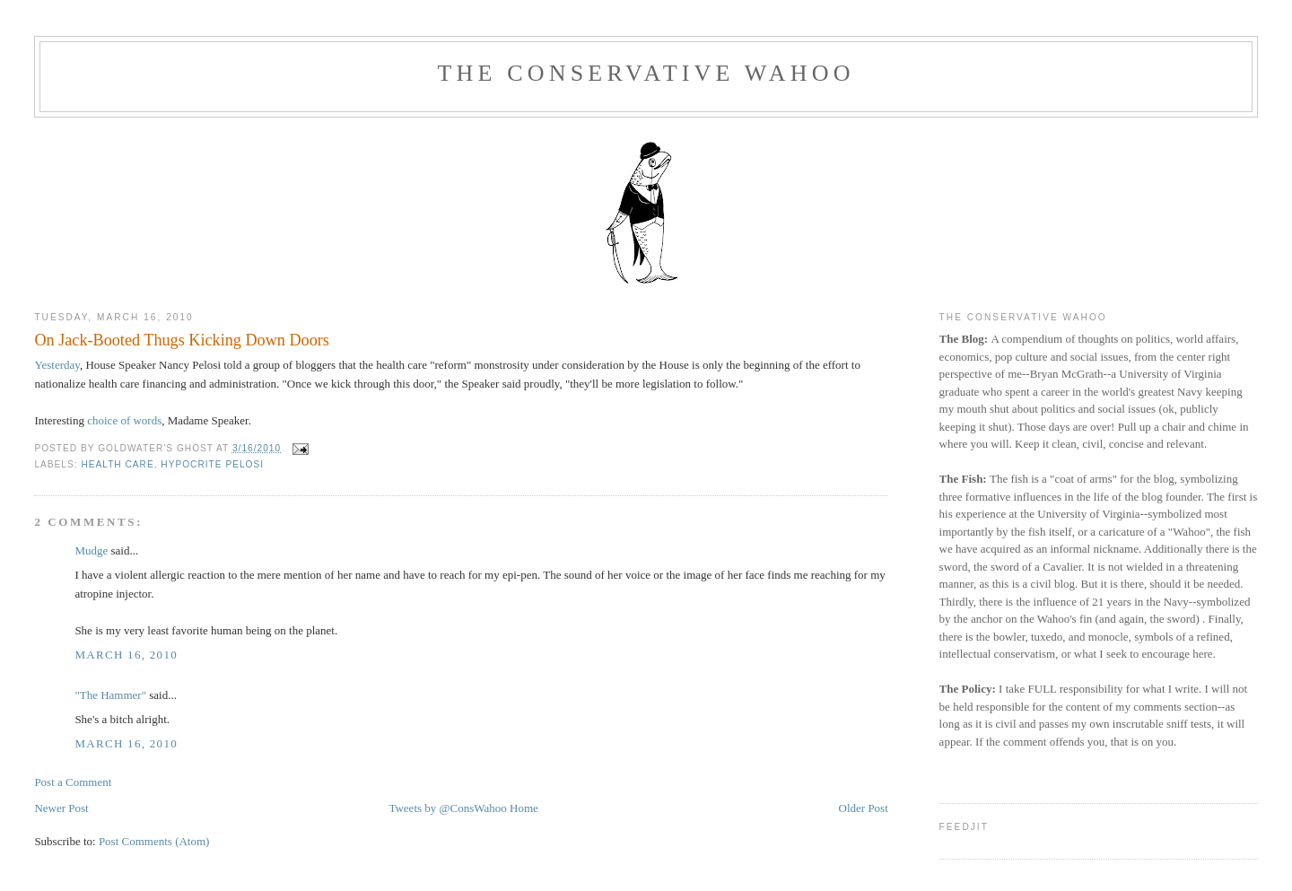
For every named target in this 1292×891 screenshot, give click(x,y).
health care (117, 464)
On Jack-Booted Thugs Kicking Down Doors (181, 340)
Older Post (863, 808)
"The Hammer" (110, 695)
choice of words (124, 420)
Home (524, 808)
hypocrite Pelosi (212, 464)
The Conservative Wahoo (645, 73)
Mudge (91, 550)
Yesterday (57, 364)
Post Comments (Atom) (154, 841)
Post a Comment (72, 782)
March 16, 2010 (126, 654)
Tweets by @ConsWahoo (447, 808)
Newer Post (61, 808)
